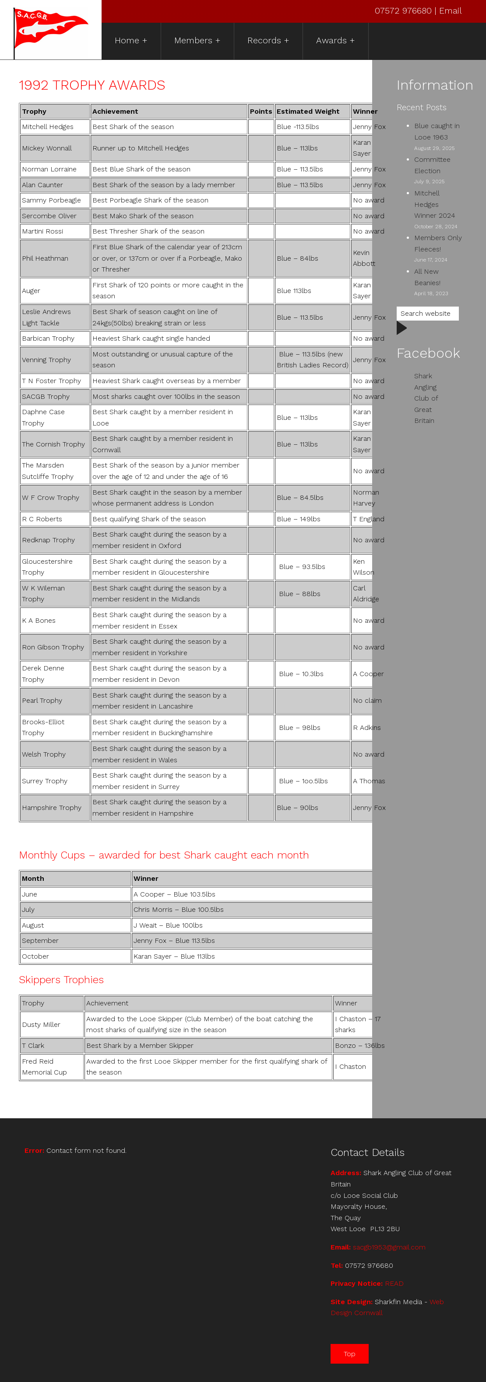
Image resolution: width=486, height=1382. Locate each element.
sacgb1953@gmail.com (389, 1247)
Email (450, 10)
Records (264, 40)
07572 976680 (404, 10)
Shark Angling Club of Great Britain (426, 398)
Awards (331, 40)
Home (127, 40)
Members (193, 40)
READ (394, 1283)
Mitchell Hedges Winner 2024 (434, 204)
